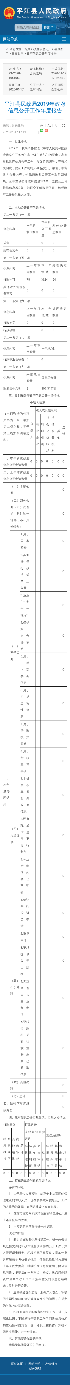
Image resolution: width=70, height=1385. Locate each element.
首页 (27, 49)
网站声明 (34, 1364)
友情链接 (51, 1364)
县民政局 (18, 53)
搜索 (49, 27)
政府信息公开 (42, 49)
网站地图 (17, 1364)
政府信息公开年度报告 (42, 53)
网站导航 (10, 39)
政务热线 (35, 1368)
